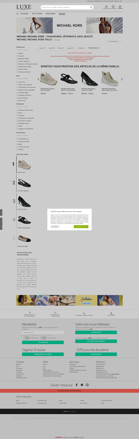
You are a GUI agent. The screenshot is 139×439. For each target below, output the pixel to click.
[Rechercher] (91, 7)
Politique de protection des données (74, 223)
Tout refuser (55, 226)
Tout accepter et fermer (81, 226)
